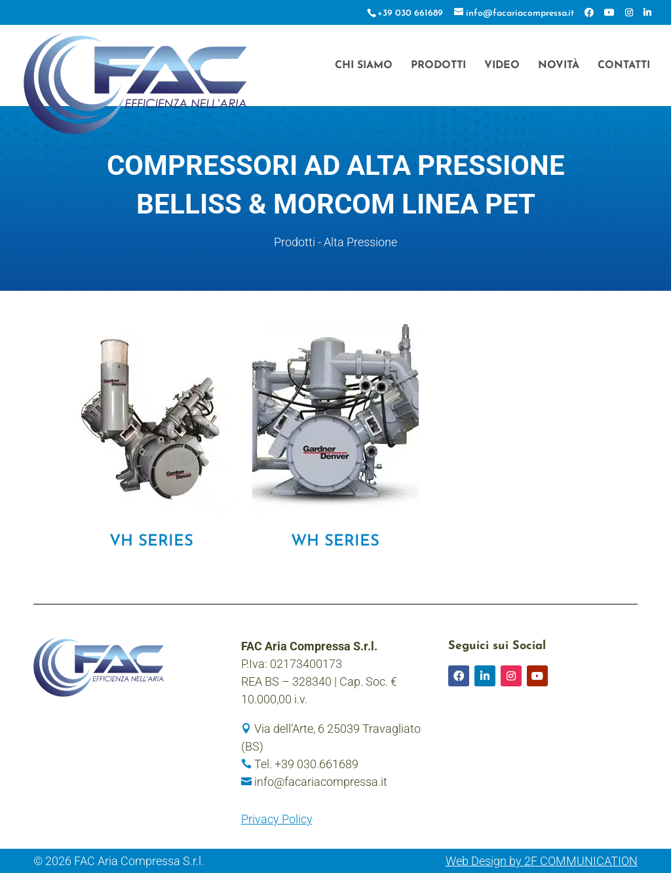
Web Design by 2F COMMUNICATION (542, 861)
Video (502, 66)
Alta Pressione (360, 242)
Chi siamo (364, 66)
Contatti (624, 66)
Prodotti (438, 66)
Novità (558, 66)
